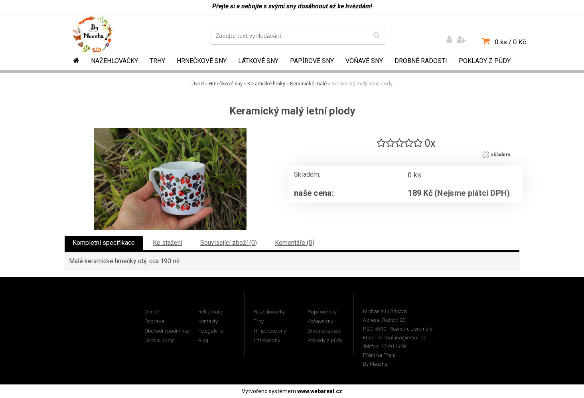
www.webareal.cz (319, 391)
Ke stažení (167, 242)
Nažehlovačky (114, 61)
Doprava (154, 321)
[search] (376, 35)
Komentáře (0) (294, 242)
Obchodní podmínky (166, 331)
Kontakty (208, 321)
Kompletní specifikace (104, 242)
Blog (203, 340)
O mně (151, 312)
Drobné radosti (421, 61)
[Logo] (99, 36)
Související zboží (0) (228, 242)
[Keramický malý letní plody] (170, 131)
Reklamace (210, 312)
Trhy (157, 61)
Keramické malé (308, 84)
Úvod (197, 84)
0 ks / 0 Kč (510, 42)
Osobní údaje (159, 340)
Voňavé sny (364, 61)
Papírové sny (312, 61)
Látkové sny (258, 61)
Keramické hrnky (266, 84)
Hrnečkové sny (202, 61)
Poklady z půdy (485, 61)
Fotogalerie (210, 331)
